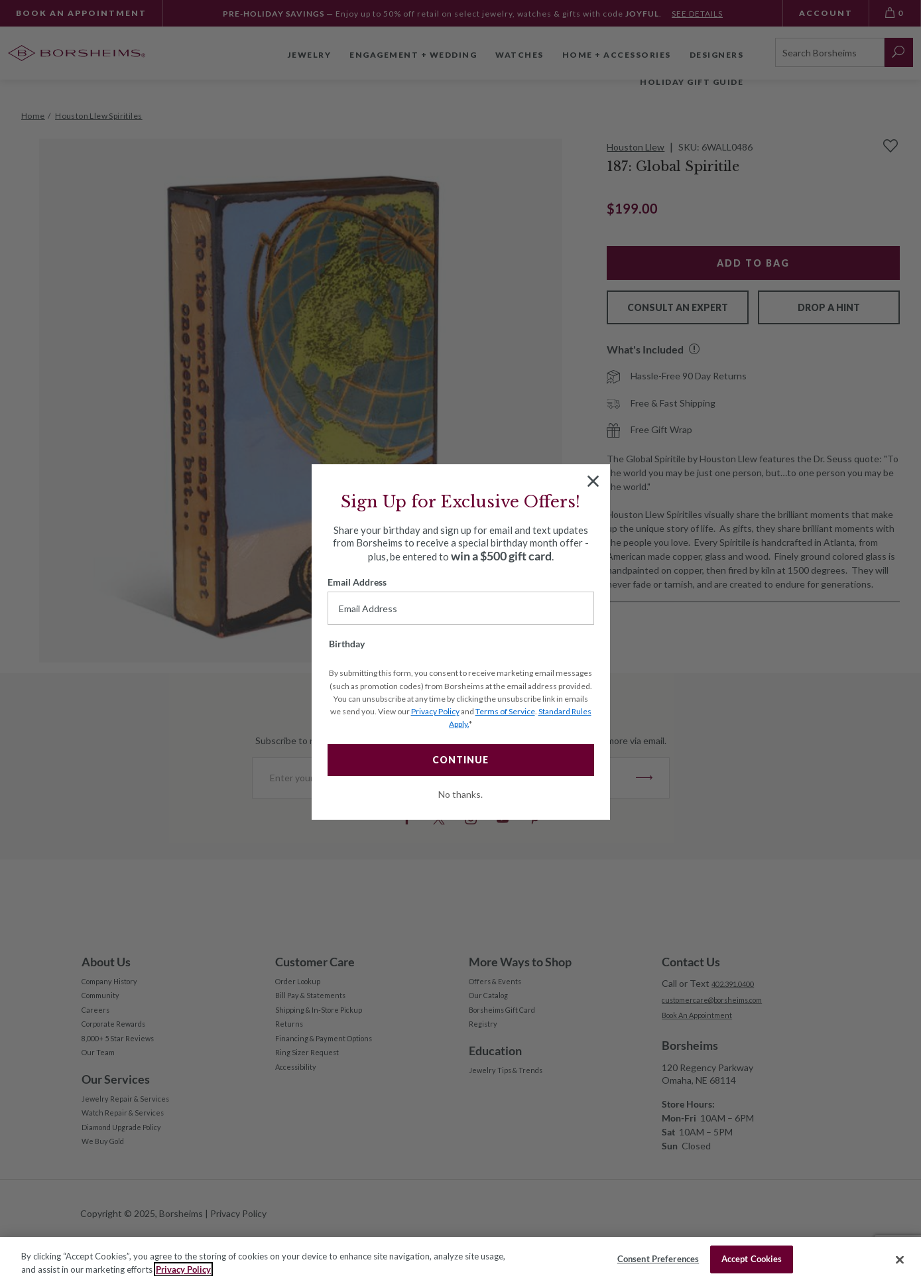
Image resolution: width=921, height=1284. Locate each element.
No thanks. (460, 794)
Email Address (357, 582)
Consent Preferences (658, 1258)
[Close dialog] (593, 481)
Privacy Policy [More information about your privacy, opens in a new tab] (183, 1269)
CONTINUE (460, 759)
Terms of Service (505, 711)
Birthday (347, 643)
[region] (460, 1260)
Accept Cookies (751, 1258)
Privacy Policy (435, 711)
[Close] (899, 1259)
